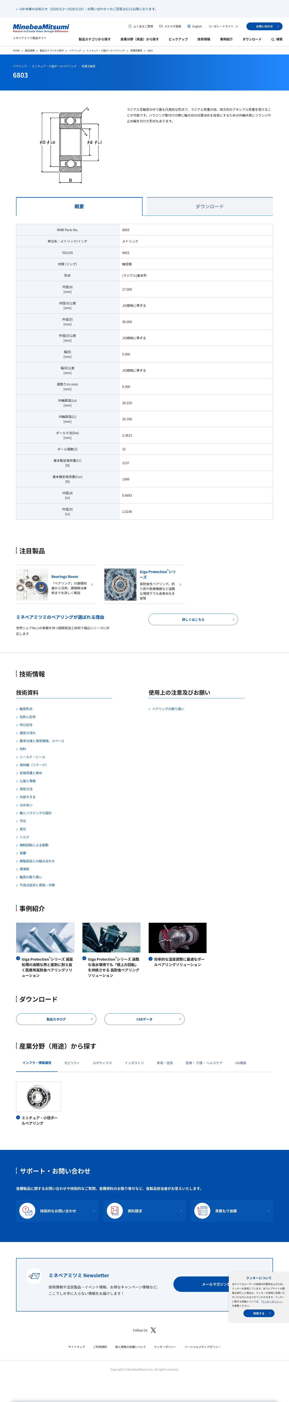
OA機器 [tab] (240, 1062)
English (197, 26)
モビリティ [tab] (72, 1062)
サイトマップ (76, 1347)
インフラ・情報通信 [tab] (36, 1062)
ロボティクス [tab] (102, 1062)
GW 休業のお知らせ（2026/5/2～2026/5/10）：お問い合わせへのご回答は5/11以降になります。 (89, 8)
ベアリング (75, 50)
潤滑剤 (24, 869)
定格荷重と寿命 (31, 772)
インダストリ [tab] (134, 1062)
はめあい (26, 804)
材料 (23, 748)
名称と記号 (28, 716)
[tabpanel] (144, 374)
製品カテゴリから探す (95, 39)
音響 (23, 852)
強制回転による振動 (34, 844)
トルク (24, 836)
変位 (23, 828)
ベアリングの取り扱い (168, 708)
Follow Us (144, 1330)
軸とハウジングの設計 (36, 812)
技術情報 (203, 39)
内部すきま (28, 796)
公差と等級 (28, 780)
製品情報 (30, 50)
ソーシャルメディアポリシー (202, 1347)
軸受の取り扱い (31, 877)
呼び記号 (26, 724)
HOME (16, 50)
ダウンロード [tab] (209, 206)
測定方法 (26, 788)
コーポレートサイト (223, 26)
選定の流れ (28, 732)
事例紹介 (226, 39)
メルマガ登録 (172, 26)
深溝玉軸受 (136, 50)
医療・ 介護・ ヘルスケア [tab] (204, 1062)
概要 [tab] (79, 206)
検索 (279, 39)
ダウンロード (252, 39)
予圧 (23, 820)
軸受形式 (26, 708)
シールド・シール (32, 756)
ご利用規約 (100, 1347)
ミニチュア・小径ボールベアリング (105, 50)
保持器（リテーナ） (34, 764)
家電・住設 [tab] (165, 1062)
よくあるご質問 (143, 26)
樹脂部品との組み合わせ (37, 861)
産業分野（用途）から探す (139, 39)
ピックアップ (178, 39)
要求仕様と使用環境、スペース (42, 740)
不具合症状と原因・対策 (37, 885)
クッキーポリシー (271, 1301)
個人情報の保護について (130, 1347)
